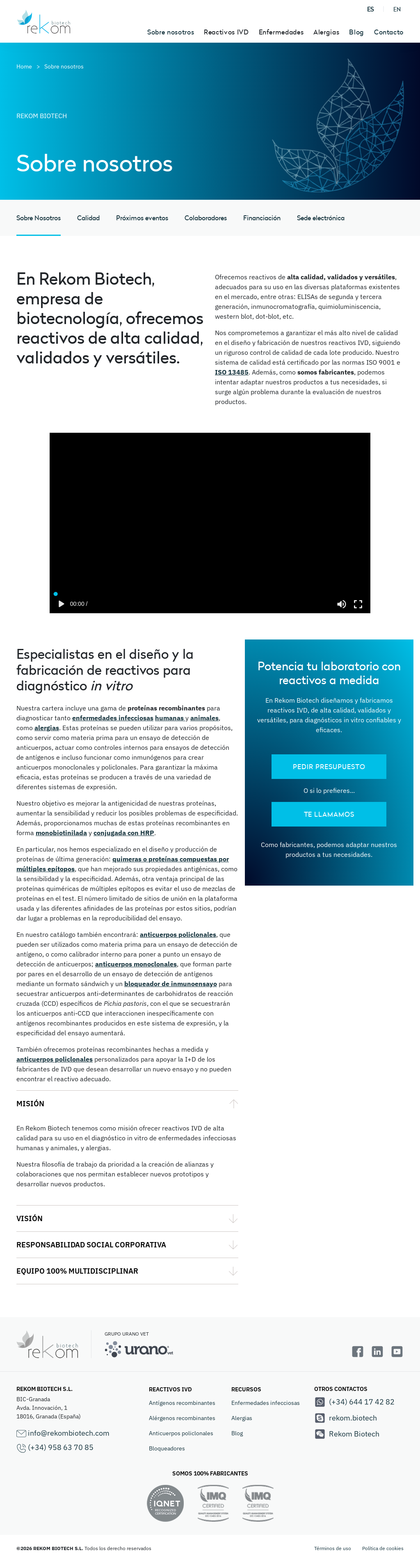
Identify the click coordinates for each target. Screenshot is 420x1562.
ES (370, 9)
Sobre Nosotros (38, 217)
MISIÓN (30, 1103)
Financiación (262, 217)
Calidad (88, 217)
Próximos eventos (142, 217)
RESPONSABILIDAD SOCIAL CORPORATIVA (91, 1244)
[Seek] (210, 592)
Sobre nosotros (170, 32)
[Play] (62, 604)
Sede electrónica (321, 217)
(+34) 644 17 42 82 (354, 1402)
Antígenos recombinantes (182, 1403)
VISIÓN (29, 1218)
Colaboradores (206, 217)
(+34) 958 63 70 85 (55, 1448)
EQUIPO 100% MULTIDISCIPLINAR (77, 1271)
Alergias (241, 1418)
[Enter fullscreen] (358, 604)
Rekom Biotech (346, 1434)
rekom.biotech (345, 1418)
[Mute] (341, 604)
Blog (356, 32)
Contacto (389, 32)
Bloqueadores (167, 1448)
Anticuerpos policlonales (181, 1433)
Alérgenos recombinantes (182, 1418)
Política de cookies (383, 1548)
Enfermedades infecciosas (265, 1403)
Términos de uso (332, 1548)
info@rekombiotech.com (63, 1433)
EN (397, 9)
